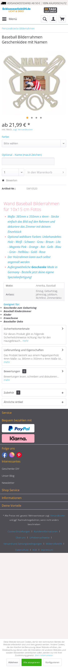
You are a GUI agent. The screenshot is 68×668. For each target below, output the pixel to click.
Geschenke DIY (10, 468)
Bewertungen (12, 371)
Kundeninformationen (46, 531)
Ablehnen (13, 662)
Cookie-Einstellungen (19, 531)
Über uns (21, 537)
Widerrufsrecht (54, 543)
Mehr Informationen (44, 655)
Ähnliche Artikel (13, 402)
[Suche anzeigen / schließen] (44, 19)
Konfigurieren (52, 662)
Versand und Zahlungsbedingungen (22, 543)
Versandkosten (57, 515)
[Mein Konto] (53, 19)
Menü (9, 18)
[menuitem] (9, 19)
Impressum (47, 549)
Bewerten (9, 180)
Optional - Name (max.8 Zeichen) (22, 154)
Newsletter (8, 482)
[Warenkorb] (62, 19)
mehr (25, 340)
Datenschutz (21, 549)
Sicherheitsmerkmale (17, 328)
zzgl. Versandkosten (23, 129)
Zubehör (12, 392)
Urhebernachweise (40, 537)
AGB (34, 549)
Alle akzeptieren (31, 662)
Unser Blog (8, 475)
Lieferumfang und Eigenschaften (24, 350)
